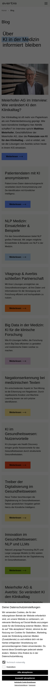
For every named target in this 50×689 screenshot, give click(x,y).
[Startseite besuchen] (10, 3)
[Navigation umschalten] (46, 3)
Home (4, 10)
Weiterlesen (12, 156)
